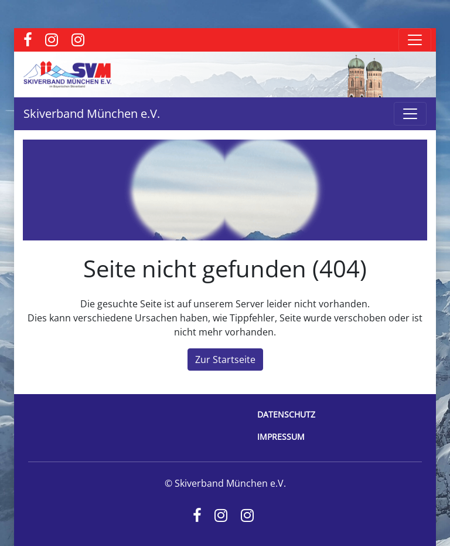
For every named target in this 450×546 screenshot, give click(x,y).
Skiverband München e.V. (91, 113)
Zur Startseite (225, 359)
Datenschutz (286, 414)
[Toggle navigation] (414, 40)
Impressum (281, 436)
